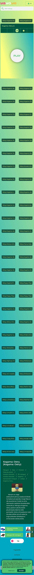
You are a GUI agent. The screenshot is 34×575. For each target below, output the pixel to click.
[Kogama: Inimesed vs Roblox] (8, 124)
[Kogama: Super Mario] (25, 85)
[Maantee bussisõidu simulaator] (25, 396)
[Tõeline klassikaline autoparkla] (25, 383)
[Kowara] (25, 163)
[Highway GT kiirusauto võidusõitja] (8, 357)
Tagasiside (17, 550)
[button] (32, 532)
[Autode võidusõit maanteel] (25, 435)
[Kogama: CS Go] (8, 111)
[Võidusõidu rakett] (8, 344)
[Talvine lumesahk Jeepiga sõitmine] (25, 344)
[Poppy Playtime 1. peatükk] (25, 279)
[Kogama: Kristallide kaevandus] (8, 17)
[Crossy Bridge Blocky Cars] (8, 435)
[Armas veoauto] (8, 448)
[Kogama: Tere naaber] (8, 150)
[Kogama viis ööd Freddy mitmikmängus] (8, 305)
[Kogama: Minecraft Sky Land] (8, 176)
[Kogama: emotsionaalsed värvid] (8, 189)
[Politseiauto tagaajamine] (25, 357)
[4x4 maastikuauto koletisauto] (8, 370)
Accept (21, 570)
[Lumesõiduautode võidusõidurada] (8, 396)
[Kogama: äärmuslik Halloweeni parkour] (8, 85)
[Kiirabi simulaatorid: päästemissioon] (25, 331)
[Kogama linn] (25, 17)
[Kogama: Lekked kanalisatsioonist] (8, 202)
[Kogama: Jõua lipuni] (8, 137)
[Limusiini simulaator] (8, 409)
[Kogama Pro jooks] (8, 279)
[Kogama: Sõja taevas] (8, 98)
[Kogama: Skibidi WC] (8, 253)
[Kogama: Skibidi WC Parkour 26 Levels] (25, 253)
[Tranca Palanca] (25, 240)
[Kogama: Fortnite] (8, 163)
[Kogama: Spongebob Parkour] (25, 137)
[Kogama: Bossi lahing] (25, 150)
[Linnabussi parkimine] (8, 422)
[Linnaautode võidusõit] (25, 448)
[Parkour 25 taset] (8, 240)
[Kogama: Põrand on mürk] (25, 98)
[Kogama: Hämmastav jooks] (25, 124)
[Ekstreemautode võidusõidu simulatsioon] (25, 422)
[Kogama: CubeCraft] (8, 215)
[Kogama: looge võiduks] (25, 228)
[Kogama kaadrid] (25, 202)
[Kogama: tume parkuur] (8, 331)
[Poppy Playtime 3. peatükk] (25, 292)
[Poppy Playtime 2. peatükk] (8, 292)
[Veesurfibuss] (8, 383)
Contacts (17, 555)
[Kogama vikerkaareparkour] (25, 215)
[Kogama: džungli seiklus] (25, 189)
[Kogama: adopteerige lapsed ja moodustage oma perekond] (8, 228)
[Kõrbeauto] (25, 370)
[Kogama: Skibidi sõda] (8, 266)
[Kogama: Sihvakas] (25, 111)
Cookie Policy (19, 567)
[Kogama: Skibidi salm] (25, 266)
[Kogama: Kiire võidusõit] (25, 176)
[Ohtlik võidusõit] (25, 409)
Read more (11, 570)
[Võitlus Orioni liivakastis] (8, 318)
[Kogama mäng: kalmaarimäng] (25, 305)
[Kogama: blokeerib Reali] (25, 318)
